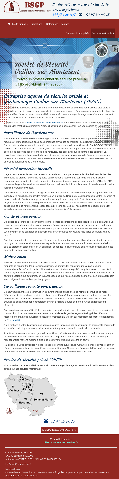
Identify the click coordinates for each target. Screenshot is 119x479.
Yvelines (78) (14, 320)
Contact (65, 24)
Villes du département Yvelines (61, 442)
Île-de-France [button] (20, 24)
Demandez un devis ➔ (59, 429)
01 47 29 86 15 (63, 422)
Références (52, 24)
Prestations (37, 24)
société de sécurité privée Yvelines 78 (44, 122)
